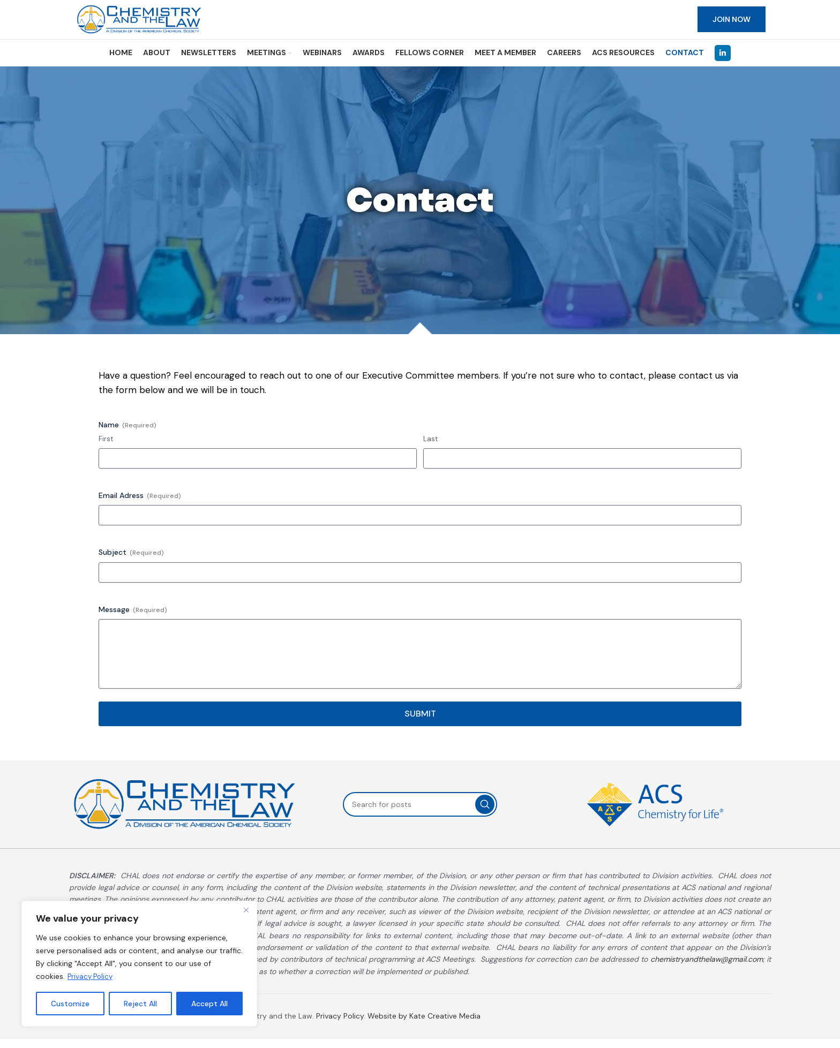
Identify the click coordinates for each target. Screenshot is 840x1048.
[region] (139, 964)
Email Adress (140, 505)
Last (430, 448)
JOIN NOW (731, 24)
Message (133, 619)
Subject (131, 562)
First (106, 448)
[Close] (245, 910)
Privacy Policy (92, 977)
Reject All (140, 1003)
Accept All (209, 1003)
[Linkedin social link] (723, 62)
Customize (70, 1003)
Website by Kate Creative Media (424, 1025)
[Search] (420, 813)
